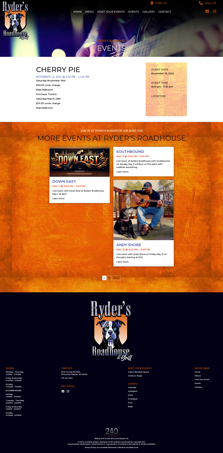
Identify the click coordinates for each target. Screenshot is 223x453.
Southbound (130, 151)
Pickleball (132, 399)
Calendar (132, 387)
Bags (130, 406)
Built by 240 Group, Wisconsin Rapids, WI (111, 439)
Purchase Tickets (46, 94)
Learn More (58, 198)
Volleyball (132, 391)
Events (198, 383)
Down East (64, 181)
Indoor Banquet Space (138, 372)
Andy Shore (128, 245)
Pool (130, 403)
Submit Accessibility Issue (127, 447)
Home (197, 372)
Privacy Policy (90, 447)
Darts (130, 395)
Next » (116, 278)
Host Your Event (202, 379)
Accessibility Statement (106, 447)
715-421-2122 (67, 378)
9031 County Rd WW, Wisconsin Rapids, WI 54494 (74, 373)
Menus (198, 376)
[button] (207, 11)
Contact (198, 387)
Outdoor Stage (135, 376)
